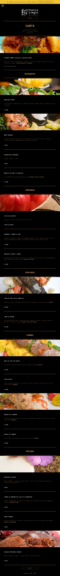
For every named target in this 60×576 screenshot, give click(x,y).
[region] (30, 2)
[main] (30, 28)
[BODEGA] (30, 18)
